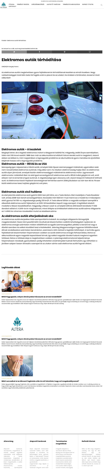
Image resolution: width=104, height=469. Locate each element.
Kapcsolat (12, 6)
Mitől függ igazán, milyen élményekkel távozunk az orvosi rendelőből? (32, 297)
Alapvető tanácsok (53, 4)
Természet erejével (23, 4)
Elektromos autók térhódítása (16, 40)
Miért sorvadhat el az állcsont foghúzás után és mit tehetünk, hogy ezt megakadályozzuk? (40, 381)
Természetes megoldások (71, 4)
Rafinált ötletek (87, 4)
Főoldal (4, 40)
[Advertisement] (52, 24)
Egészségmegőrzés (38, 4)
